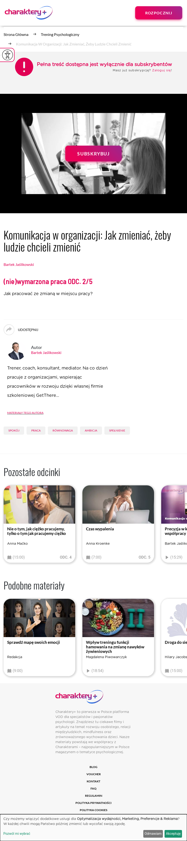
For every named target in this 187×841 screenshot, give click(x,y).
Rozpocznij (158, 13)
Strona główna (16, 34)
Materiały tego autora (25, 412)
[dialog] (93, 827)
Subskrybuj (93, 153)
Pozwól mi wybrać (16, 833)
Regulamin (93, 795)
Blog (93, 767)
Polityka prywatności (93, 803)
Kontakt (93, 781)
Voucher (93, 774)
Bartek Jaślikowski (19, 264)
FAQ (93, 788)
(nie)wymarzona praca (48, 281)
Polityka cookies (93, 810)
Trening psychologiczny (60, 34)
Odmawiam (152, 833)
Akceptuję (173, 833)
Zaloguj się (161, 70)
